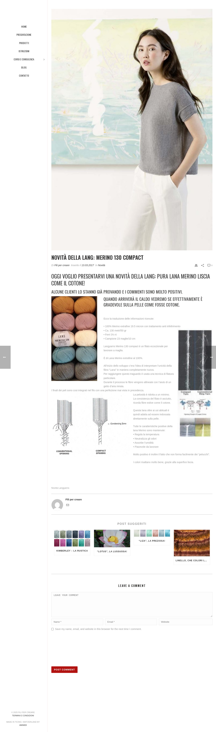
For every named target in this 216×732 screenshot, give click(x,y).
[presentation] (65, 652)
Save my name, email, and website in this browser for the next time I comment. (98, 633)
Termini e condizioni (23, 715)
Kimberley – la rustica (72, 551)
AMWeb (23, 725)
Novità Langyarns (60, 488)
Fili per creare (62, 265)
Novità (101, 265)
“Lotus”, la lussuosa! (112, 551)
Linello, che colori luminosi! (193, 560)
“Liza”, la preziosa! (152, 541)
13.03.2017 (87, 265)
